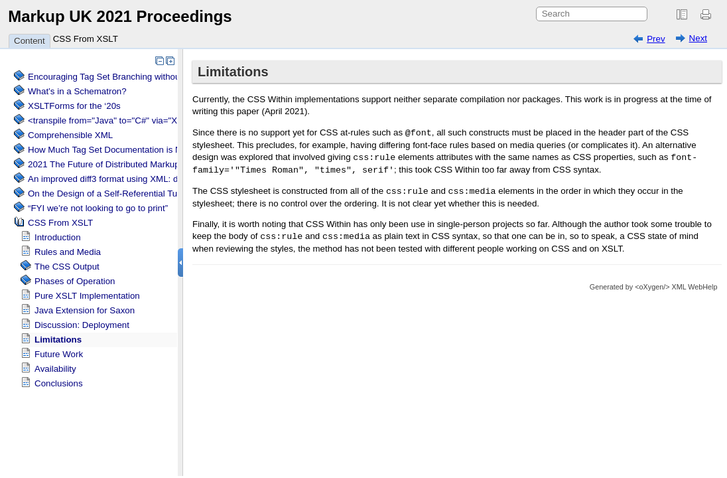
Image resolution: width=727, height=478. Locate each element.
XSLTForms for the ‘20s (74, 106)
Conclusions (58, 383)
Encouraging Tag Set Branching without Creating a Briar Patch (150, 77)
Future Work (58, 354)
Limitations (58, 340)
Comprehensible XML (70, 135)
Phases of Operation (74, 281)
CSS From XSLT (85, 39)
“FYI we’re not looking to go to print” (98, 208)
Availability (55, 369)
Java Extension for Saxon (84, 310)
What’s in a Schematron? (77, 91)
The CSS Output (66, 267)
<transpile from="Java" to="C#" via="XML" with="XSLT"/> (139, 120)
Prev (656, 39)
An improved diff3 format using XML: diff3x (111, 179)
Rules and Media (67, 252)
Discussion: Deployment (81, 325)
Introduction (57, 237)
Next (698, 38)
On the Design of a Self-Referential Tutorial (112, 194)
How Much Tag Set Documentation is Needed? (119, 150)
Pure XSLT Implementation (87, 296)
